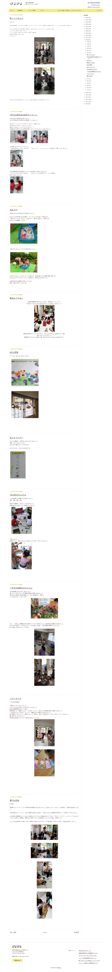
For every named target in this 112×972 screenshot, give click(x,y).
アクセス (98, 10)
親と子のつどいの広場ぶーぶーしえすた (89, 960)
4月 (88, 83)
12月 (88, 41)
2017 (87, 37)
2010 (87, 103)
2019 (87, 33)
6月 (88, 78)
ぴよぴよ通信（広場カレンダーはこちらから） (69, 10)
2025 (87, 19)
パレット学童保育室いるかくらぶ (87, 958)
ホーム (12, 10)
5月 (88, 81)
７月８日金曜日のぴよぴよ (21, 588)
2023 (87, 24)
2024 (87, 22)
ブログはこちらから (95, 4)
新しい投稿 (13, 932)
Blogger (59, 967)
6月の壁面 (14, 352)
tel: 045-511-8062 (94, 2)
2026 (87, 17)
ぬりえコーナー (16, 437)
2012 (87, 99)
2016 (87, 39)
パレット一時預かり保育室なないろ (88, 963)
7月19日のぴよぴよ (18, 495)
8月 (88, 50)
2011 (87, 101)
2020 (87, 30)
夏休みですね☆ (16, 298)
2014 (87, 94)
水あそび (13, 210)
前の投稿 (76, 932)
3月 (88, 85)
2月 (88, 87)
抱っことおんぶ (16, 18)
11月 (88, 44)
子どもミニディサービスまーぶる (87, 955)
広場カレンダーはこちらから (94, 6)
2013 (87, 97)
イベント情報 (31, 10)
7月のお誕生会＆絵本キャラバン (23, 115)
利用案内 (20, 10)
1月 (88, 90)
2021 (87, 28)
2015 (87, 92)
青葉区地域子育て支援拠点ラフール (88, 953)
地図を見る (18, 960)
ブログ (42, 10)
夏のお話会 (14, 800)
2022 (87, 26)
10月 (88, 46)
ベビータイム (15, 698)
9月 (88, 48)
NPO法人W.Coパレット (85, 950)
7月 (88, 52)
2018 (87, 35)
